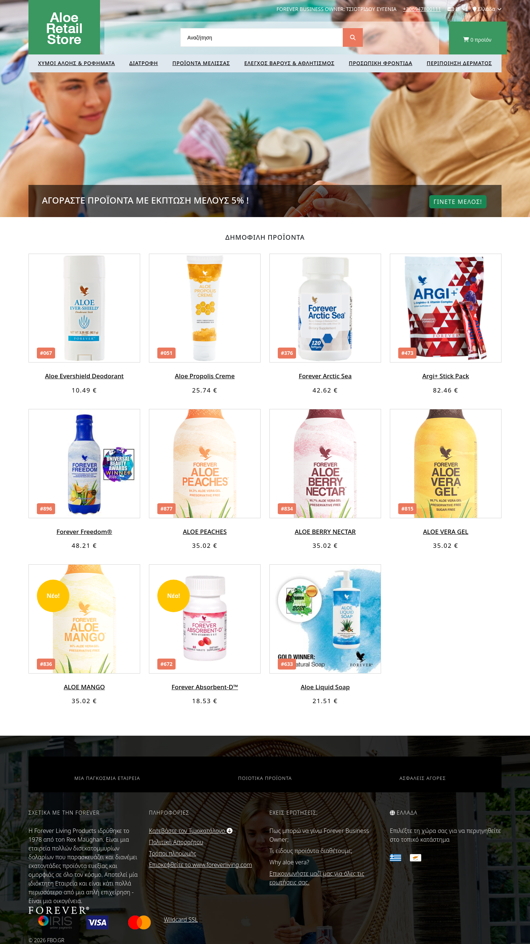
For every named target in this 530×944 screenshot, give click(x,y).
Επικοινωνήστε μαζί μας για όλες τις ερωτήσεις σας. (316, 877)
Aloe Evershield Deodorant (84, 376)
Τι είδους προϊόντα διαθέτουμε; (310, 851)
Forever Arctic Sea (325, 376)
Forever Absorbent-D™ (205, 687)
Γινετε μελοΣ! (458, 202)
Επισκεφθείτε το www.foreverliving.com (200, 865)
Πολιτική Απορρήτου (176, 842)
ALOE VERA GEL (445, 531)
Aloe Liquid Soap (325, 687)
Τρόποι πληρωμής (172, 853)
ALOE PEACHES (205, 531)
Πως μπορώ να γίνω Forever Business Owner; (319, 835)
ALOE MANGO (84, 687)
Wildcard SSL (181, 919)
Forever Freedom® (84, 531)
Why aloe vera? (289, 862)
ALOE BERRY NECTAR (325, 531)
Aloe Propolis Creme (205, 376)
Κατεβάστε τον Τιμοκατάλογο (191, 831)
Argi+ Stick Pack (445, 376)
